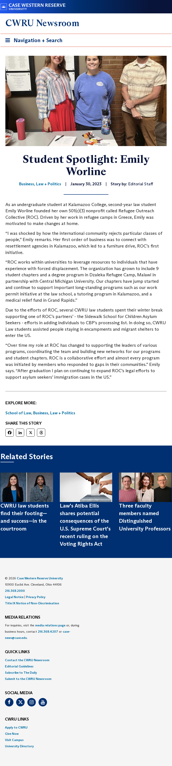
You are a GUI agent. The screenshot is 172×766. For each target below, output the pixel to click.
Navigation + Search (32, 41)
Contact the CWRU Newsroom (27, 660)
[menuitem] (86, 660)
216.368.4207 (48, 632)
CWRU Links (17, 719)
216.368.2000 (15, 591)
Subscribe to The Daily (21, 673)
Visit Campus (14, 740)
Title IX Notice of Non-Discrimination (32, 603)
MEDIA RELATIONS (22, 617)
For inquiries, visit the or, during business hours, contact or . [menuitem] (42, 631)
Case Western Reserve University (40, 578)
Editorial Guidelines (19, 666)
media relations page (50, 625)
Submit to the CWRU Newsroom (28, 679)
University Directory (19, 746)
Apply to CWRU (16, 727)
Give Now (12, 734)
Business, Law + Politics (54, 413)
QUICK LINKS (17, 652)
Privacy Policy (35, 597)
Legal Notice (14, 597)
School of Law (18, 413)
